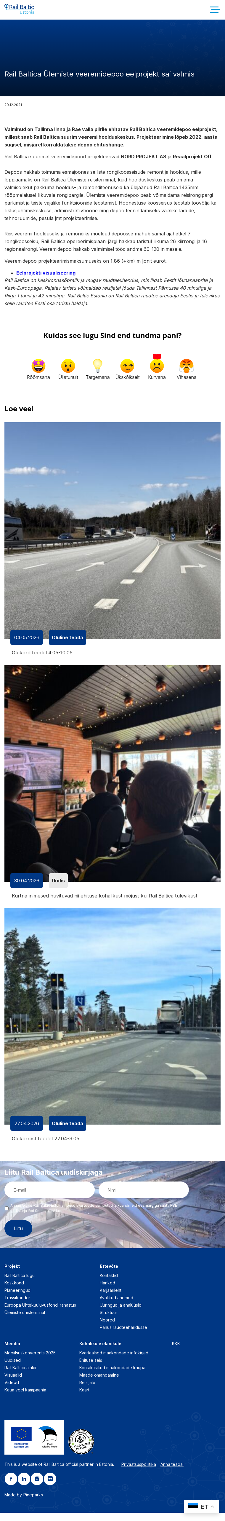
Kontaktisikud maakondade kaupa (112, 1375)
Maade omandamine (99, 1383)
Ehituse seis (90, 1368)
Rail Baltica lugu (19, 1283)
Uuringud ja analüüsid (121, 1313)
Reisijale (87, 1390)
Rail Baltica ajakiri (21, 1375)
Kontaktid (109, 1283)
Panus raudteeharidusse (123, 1335)
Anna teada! (172, 1472)
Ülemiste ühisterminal (24, 1320)
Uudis (58, 888)
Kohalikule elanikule (100, 1351)
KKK (176, 1351)
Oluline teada (67, 645)
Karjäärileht (110, 1298)
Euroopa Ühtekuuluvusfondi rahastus (40, 1313)
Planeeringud (17, 1298)
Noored (107, 1328)
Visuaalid (13, 1383)
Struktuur (108, 1320)
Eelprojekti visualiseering (45, 280)
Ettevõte (109, 1274)
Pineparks (33, 1503)
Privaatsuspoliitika (138, 1472)
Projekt (12, 1274)
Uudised (12, 1368)
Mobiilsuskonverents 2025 (30, 1361)
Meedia (12, 1351)
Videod (11, 1390)
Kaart (84, 1398)
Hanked (107, 1291)
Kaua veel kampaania (25, 1398)
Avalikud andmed (116, 1305)
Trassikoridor (17, 1305)
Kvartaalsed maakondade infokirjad (113, 1361)
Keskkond (14, 1291)
